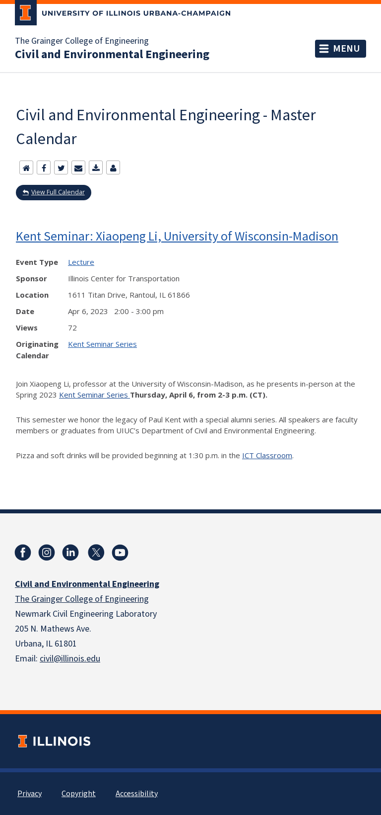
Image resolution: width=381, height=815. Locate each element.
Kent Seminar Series (102, 344)
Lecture (81, 262)
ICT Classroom (267, 455)
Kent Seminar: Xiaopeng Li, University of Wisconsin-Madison (177, 236)
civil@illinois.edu (70, 658)
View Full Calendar (58, 192)
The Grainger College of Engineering (82, 41)
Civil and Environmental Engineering (112, 54)
